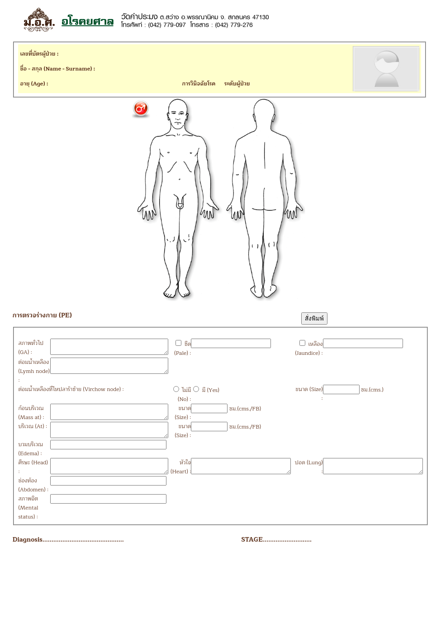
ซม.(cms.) (352, 415)
